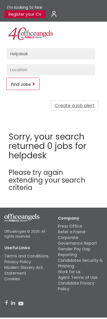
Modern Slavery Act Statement (23, 270)
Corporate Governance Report (77, 240)
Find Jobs (21, 84)
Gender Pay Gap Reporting (74, 251)
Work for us (69, 272)
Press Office (70, 226)
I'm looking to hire (24, 7)
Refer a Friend (71, 232)
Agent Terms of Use (78, 277)
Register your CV (25, 14)
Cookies (12, 279)
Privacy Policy (17, 262)
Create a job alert (75, 105)
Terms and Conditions (26, 256)
